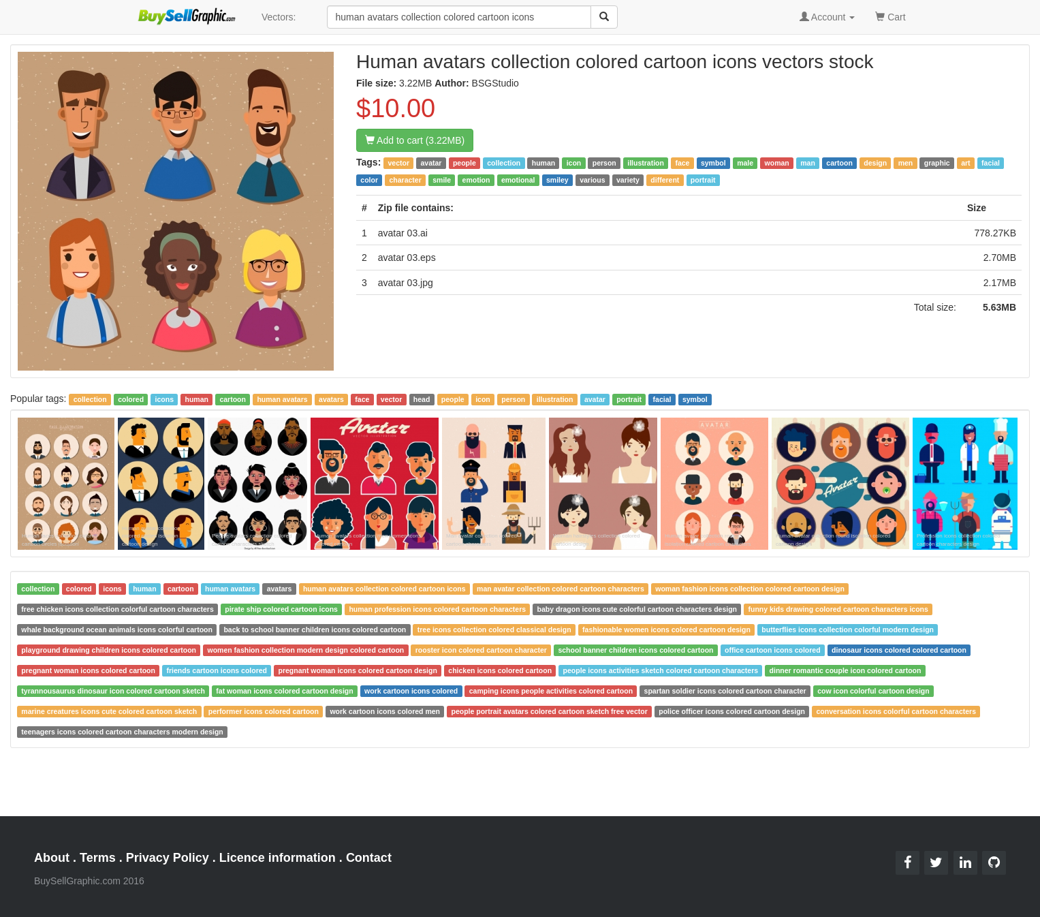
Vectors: (279, 17)
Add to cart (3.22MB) (414, 140)
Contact (369, 858)
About (51, 858)
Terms (98, 858)
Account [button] (827, 17)
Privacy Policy (167, 858)
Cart (890, 16)
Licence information (277, 858)
